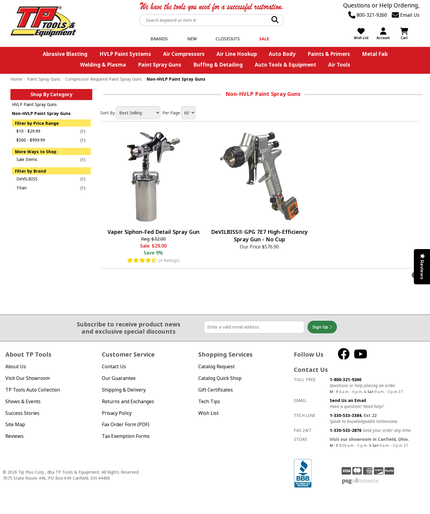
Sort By (107, 113)
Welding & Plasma (103, 64)
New (192, 39)
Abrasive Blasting (65, 53)
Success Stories (22, 413)
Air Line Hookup (236, 53)
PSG (360, 481)
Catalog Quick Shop (220, 378)
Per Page (171, 113)
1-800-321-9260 (345, 379)
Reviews (14, 436)
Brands (159, 39)
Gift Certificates (215, 389)
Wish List (208, 413)
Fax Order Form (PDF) (125, 424)
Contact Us (114, 366)
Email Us (406, 15)
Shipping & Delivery (124, 389)
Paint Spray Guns (159, 64)
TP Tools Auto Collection (32, 389)
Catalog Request (216, 366)
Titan (21, 188)
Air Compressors (184, 53)
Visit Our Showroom (27, 378)
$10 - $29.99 (28, 131)
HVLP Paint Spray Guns (34, 104)
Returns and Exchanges (128, 401)
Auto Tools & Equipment (285, 64)
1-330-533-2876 (345, 430)
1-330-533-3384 (345, 415)
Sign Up (322, 327)
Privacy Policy (117, 413)
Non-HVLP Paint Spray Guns (41, 113)
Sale (264, 39)
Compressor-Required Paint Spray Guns (103, 79)
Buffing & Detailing (218, 64)
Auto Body (282, 53)
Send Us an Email (348, 400)
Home (16, 79)
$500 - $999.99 (30, 140)
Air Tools (339, 64)
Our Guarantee (119, 378)
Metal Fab (375, 53)
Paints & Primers (329, 53)
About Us (15, 366)
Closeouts (228, 39)
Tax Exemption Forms (126, 436)
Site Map (15, 424)
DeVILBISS (27, 179)
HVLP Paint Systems (125, 53)
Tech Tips (209, 401)
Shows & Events (23, 401)
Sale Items (26, 159)
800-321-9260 (367, 15)
